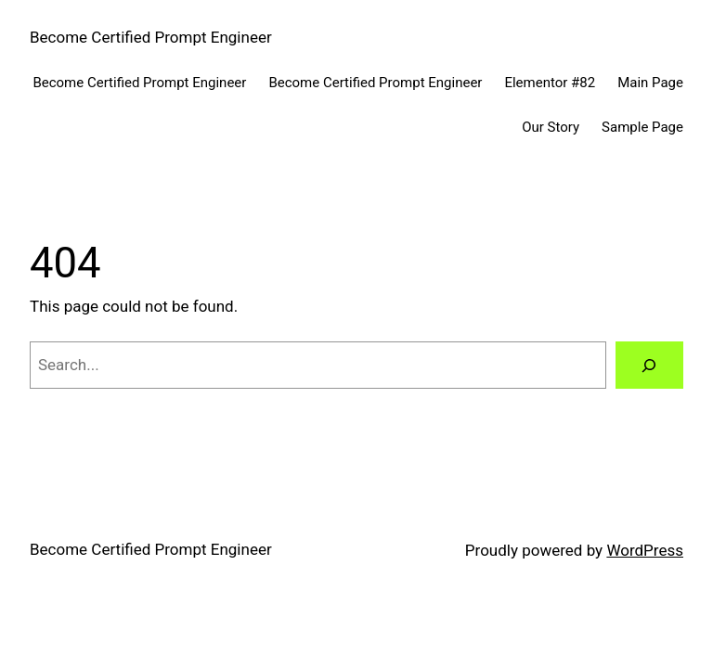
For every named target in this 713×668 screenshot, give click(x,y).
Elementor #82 (549, 82)
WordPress (644, 550)
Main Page (650, 82)
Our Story (550, 127)
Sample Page (642, 127)
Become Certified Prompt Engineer (151, 37)
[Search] (649, 365)
